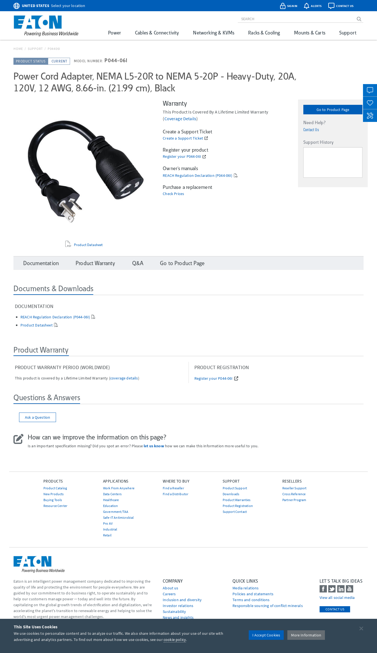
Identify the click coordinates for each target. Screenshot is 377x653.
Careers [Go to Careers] (169, 593)
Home (18, 49)
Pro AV (108, 523)
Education (110, 506)
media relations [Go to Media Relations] (245, 588)
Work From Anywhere (118, 488)
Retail (107, 535)
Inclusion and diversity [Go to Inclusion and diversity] (182, 599)
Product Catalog (55, 488)
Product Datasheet (88, 245)
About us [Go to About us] (170, 588)
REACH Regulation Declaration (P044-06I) (197, 175)
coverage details (180, 118)
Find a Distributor (175, 494)
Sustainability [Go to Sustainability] (174, 611)
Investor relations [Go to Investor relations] (178, 605)
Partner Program (294, 500)
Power (114, 33)
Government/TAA (115, 512)
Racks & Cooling (264, 33)
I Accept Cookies (266, 635)
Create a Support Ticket (183, 138)
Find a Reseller (173, 488)
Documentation (41, 263)
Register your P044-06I (182, 156)
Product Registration (238, 506)
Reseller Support (294, 488)
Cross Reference (294, 494)
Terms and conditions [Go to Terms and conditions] (250, 599)
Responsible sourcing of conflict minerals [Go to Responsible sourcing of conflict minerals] (267, 605)
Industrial (110, 529)
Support (347, 33)
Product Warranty (95, 263)
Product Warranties (237, 500)
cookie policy (175, 639)
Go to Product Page (333, 109)
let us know (154, 445)
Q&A (137, 263)
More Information (306, 635)
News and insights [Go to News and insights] (178, 617)
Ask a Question (37, 417)
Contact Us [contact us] (334, 609)
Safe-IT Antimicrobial (118, 517)
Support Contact (235, 512)
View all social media (337, 597)
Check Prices (173, 193)
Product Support (235, 488)
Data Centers (112, 494)
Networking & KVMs (213, 33)
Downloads (231, 494)
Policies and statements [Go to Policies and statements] (252, 593)
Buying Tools (52, 500)
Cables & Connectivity (157, 33)
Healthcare (111, 500)
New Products (53, 494)
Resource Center (55, 506)
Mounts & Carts (309, 33)
